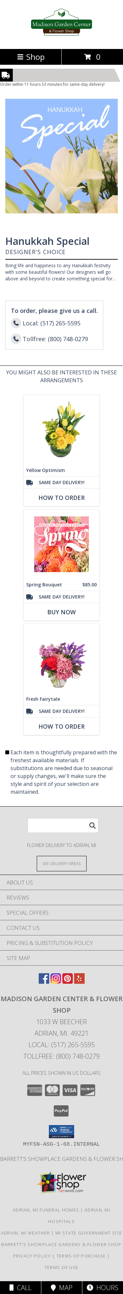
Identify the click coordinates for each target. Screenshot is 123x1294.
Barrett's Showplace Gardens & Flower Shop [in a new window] (61, 1244)
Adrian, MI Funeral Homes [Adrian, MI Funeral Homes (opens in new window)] (46, 1210)
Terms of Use (62, 1267)
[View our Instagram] (56, 981)
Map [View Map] (61, 1287)
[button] (61, 1131)
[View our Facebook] (44, 981)
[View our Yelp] (79, 981)
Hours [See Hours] (102, 1287)
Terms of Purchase (81, 1256)
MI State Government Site (88, 1233)
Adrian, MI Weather (25, 1233)
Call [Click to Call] (20, 1287)
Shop (31, 56)
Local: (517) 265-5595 (62, 1044)
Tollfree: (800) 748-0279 (61, 1056)
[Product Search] (63, 825)
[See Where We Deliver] (62, 863)
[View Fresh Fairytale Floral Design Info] (61, 658)
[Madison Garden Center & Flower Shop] (61, 39)
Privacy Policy (32, 1256)
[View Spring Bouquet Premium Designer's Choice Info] (61, 544)
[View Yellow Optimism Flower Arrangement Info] (61, 429)
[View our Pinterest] (67, 981)
